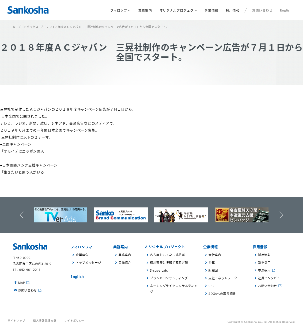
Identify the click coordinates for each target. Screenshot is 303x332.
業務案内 (120, 246)
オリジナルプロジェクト (165, 246)
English (77, 276)
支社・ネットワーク (222, 278)
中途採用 (264, 270)
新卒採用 (264, 263)
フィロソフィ (81, 246)
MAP (21, 283)
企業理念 (82, 255)
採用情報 (260, 246)
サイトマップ (16, 321)
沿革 (211, 263)
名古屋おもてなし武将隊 (167, 255)
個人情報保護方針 (44, 321)
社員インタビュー (271, 278)
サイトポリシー (74, 321)
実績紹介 (124, 263)
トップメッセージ (88, 263)
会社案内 (214, 255)
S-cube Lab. (159, 270)
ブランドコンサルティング (169, 278)
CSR (211, 286)
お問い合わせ (27, 290)
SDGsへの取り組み (222, 294)
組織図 (213, 270)
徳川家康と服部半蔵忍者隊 (169, 263)
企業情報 (210, 246)
